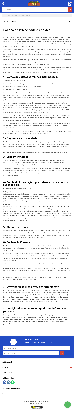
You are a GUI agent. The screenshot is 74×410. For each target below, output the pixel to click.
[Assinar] (62, 353)
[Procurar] (70, 9)
